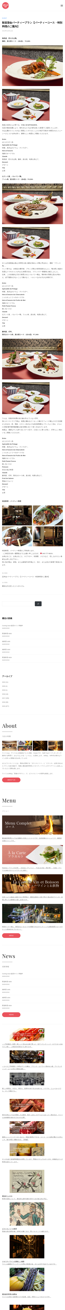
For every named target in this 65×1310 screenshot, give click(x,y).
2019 (3, 690)
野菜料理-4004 (7, 657)
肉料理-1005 (6, 641)
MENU (11, 935)
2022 (3, 682)
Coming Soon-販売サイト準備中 (12, 625)
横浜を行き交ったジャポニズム (13, 586)
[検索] (38, 603)
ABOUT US (11, 780)
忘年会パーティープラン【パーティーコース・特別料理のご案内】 (26, 577)
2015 (3, 706)
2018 (3, 694)
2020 (3, 686)
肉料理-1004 (6, 649)
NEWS (11, 1014)
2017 (3, 698)
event (4, 18)
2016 (3, 702)
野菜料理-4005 (7, 633)
